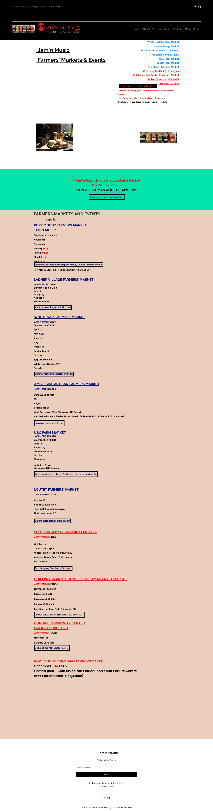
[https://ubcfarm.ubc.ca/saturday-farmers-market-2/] (66, 474)
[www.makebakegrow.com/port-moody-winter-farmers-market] (68, 264)
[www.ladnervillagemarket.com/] (53, 307)
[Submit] (106, 774)
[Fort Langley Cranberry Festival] (53, 568)
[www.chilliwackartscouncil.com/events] (59, 615)
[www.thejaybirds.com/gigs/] (107, 197)
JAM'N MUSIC (42, 536)
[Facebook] (195, 6)
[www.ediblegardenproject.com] (52, 521)
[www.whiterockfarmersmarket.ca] (54, 374)
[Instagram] (199, 6)
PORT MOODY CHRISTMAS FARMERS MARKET (69, 661)
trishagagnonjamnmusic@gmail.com (28, 6)
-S (119, 91)
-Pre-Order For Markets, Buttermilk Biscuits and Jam (141, 98)
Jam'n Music (108, 753)
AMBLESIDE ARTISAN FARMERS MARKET (66, 384)
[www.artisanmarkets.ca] (49, 423)
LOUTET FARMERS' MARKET (56, 489)
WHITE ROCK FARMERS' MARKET (59, 317)
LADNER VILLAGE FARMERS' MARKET (63, 279)
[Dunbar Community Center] (52, 648)
